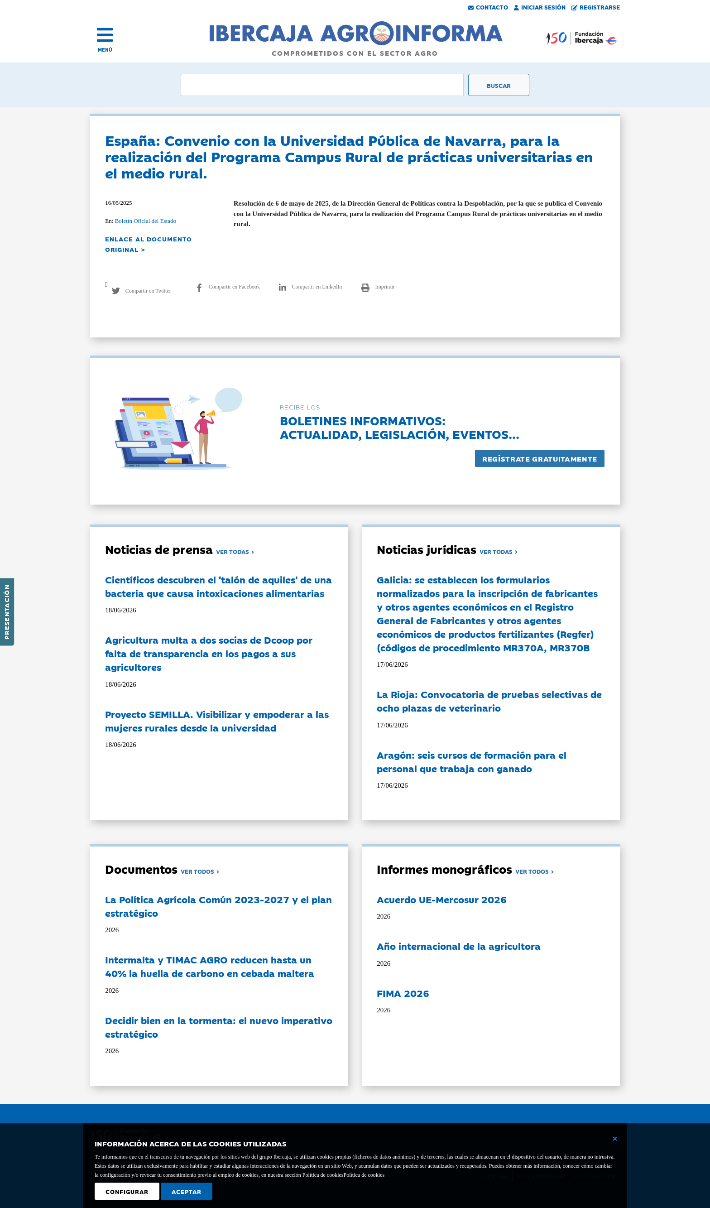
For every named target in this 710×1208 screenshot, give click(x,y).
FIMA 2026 (403, 993)
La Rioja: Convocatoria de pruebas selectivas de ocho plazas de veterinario (489, 700)
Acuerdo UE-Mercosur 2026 (442, 899)
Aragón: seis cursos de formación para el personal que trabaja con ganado (471, 761)
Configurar (127, 1191)
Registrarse (595, 7)
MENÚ (105, 49)
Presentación (6, 612)
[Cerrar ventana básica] (615, 1139)
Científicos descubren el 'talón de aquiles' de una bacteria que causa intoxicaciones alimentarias (218, 586)
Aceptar (186, 1191)
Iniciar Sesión (540, 7)
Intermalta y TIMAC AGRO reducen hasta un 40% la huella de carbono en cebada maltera (209, 966)
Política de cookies (363, 1175)
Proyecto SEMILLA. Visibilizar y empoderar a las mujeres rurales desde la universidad (217, 720)
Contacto (488, 7)
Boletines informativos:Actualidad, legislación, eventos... (399, 427)
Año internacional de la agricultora (459, 946)
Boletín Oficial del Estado (145, 220)
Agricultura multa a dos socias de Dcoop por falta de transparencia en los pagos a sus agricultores (208, 653)
